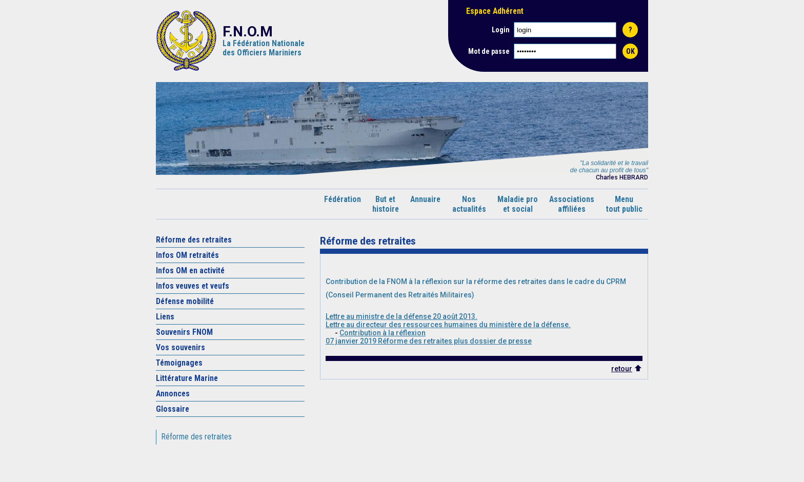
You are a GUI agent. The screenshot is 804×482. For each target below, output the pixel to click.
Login (501, 30)
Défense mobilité (185, 301)
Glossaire (172, 409)
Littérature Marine (187, 378)
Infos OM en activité (190, 270)
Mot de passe (489, 51)
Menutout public (624, 204)
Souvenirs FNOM (184, 332)
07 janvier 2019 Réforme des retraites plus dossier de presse (429, 341)
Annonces (173, 393)
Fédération (342, 204)
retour (621, 369)
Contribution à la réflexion (382, 333)
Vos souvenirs (180, 347)
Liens (165, 317)
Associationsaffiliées (571, 204)
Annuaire (425, 204)
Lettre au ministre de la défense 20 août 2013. (401, 316)
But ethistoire (385, 204)
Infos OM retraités (187, 255)
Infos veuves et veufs (192, 286)
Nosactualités (469, 204)
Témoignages (179, 363)
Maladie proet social (517, 204)
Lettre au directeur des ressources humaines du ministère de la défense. (448, 324)
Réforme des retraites (194, 240)
